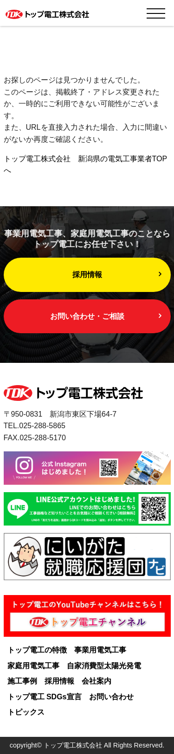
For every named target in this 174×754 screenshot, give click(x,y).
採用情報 (87, 275)
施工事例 (22, 681)
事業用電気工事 (100, 650)
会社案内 (96, 681)
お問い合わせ (111, 697)
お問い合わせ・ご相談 (87, 316)
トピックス (26, 712)
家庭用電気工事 (33, 666)
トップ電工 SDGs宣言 (44, 697)
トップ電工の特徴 (37, 650)
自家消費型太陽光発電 (104, 666)
